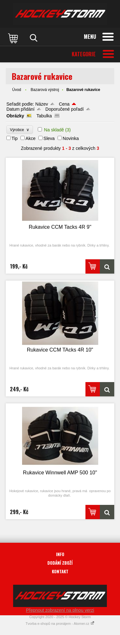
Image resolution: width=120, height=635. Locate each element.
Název (41, 104)
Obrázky (15, 115)
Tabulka (44, 115)
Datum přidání (20, 109)
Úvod (16, 89)
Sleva (49, 138)
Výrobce (19, 129)
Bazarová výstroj (45, 89)
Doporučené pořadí (64, 109)
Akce (31, 138)
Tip (15, 138)
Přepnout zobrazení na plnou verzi (60, 610)
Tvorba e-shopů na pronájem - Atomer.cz (60, 623)
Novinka (71, 138)
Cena (64, 104)
